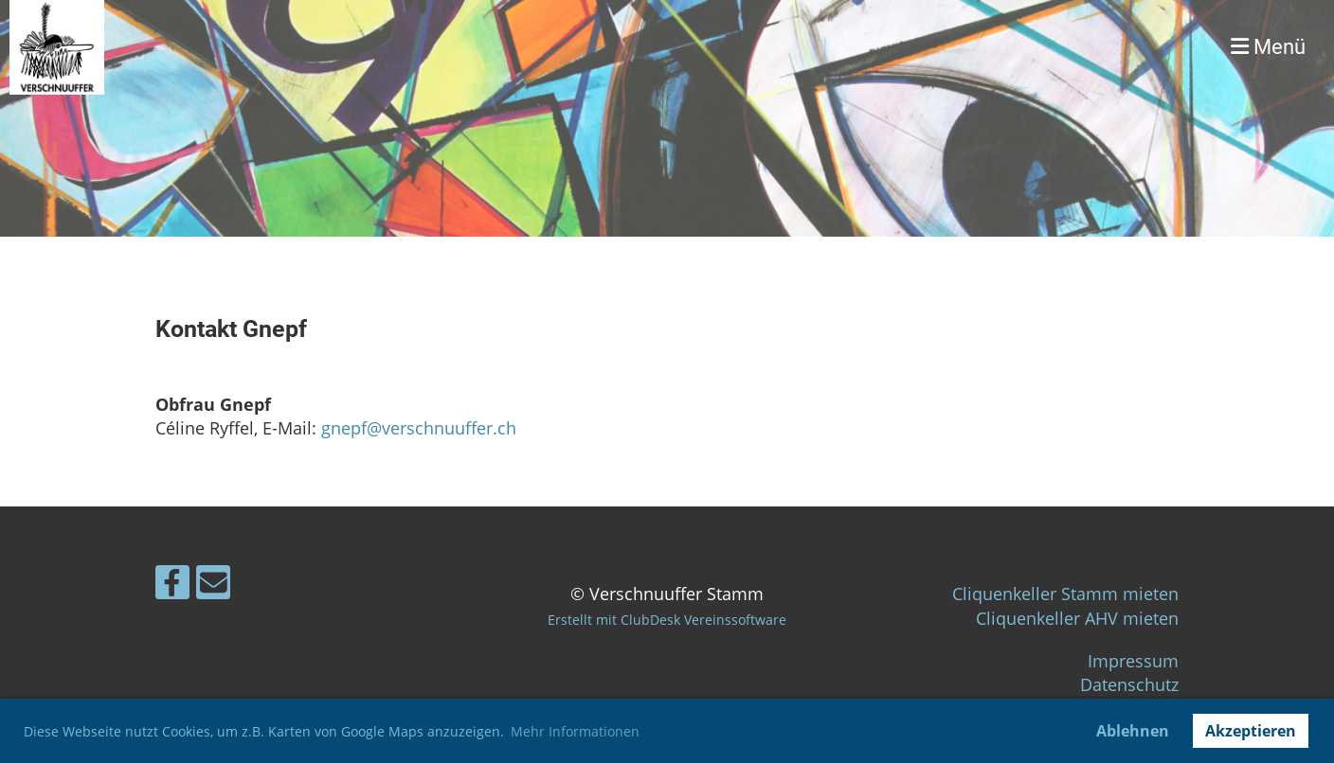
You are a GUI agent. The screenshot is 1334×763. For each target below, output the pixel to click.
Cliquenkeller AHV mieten (1077, 618)
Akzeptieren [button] (1250, 730)
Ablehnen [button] (1132, 730)
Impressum (1133, 660)
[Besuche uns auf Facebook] (172, 586)
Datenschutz (1129, 684)
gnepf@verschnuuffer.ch (418, 428)
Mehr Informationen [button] (575, 731)
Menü (1268, 47)
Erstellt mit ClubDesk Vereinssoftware (667, 620)
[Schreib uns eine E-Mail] (213, 586)
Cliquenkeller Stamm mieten (1065, 593)
